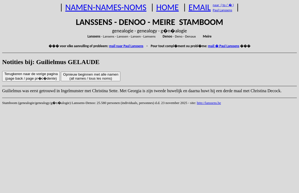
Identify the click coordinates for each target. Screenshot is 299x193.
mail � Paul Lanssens (223, 46)
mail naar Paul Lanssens (126, 46)
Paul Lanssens (222, 10)
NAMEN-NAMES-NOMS (105, 7)
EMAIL (200, 7)
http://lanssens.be (209, 103)
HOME (167, 7)
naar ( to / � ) (223, 5)
